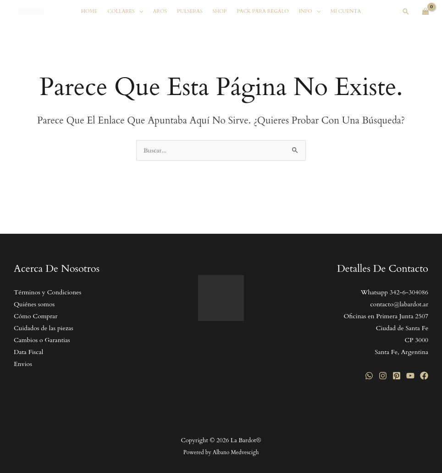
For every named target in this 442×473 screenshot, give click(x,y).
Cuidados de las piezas (43, 328)
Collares (121, 11)
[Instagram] (383, 376)
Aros (160, 11)
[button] (406, 11)
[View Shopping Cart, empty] (426, 11)
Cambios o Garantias (42, 340)
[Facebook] (424, 376)
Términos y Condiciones (47, 292)
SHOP (219, 11)
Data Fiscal (28, 352)
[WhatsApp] (369, 376)
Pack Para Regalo (263, 11)
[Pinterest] (396, 376)
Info (305, 11)
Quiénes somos (34, 304)
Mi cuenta (346, 11)
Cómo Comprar (35, 316)
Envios (23, 364)
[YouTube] (410, 376)
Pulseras (189, 11)
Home (89, 11)
